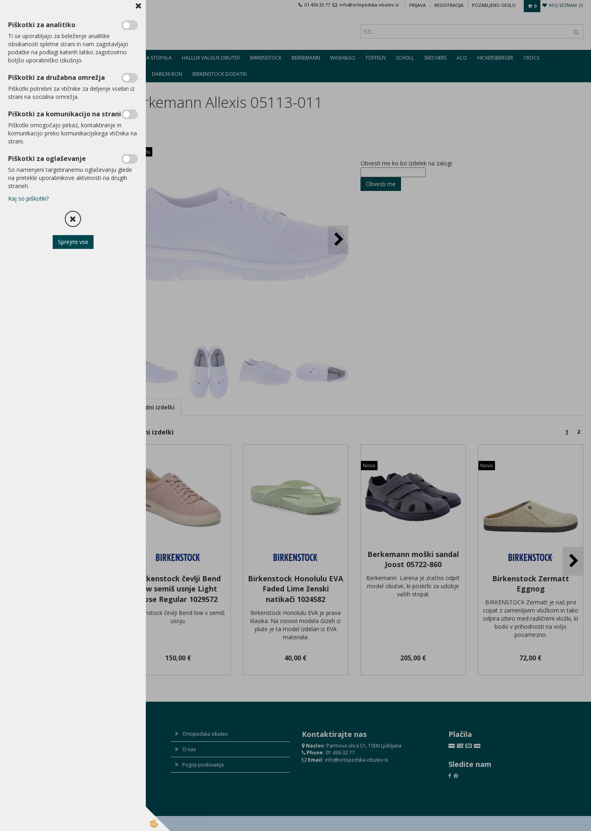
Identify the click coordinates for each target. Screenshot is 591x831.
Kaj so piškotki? (28, 198)
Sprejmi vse (73, 242)
